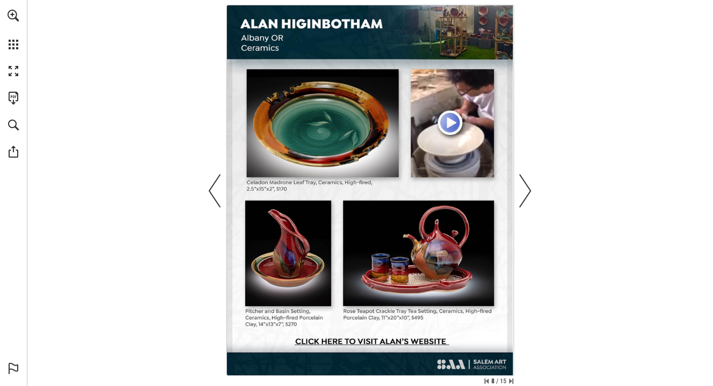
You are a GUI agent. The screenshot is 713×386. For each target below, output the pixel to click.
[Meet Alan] (452, 123)
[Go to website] (369, 342)
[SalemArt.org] (471, 366)
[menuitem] (13, 29)
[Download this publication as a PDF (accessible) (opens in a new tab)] (13, 98)
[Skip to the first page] (486, 381)
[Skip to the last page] (511, 381)
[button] (13, 15)
